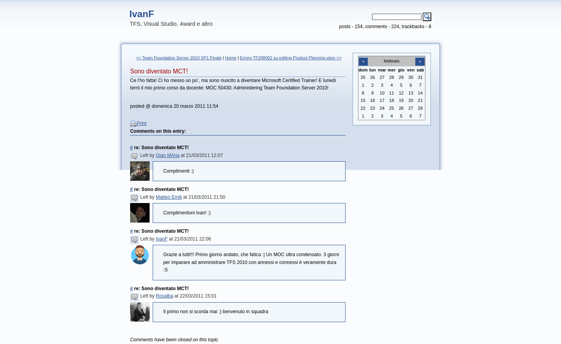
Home (230, 57)
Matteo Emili (169, 197)
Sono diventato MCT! (159, 71)
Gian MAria (168, 155)
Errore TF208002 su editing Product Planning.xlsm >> (291, 57)
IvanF (141, 14)
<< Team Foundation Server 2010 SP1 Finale (179, 57)
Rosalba (164, 296)
